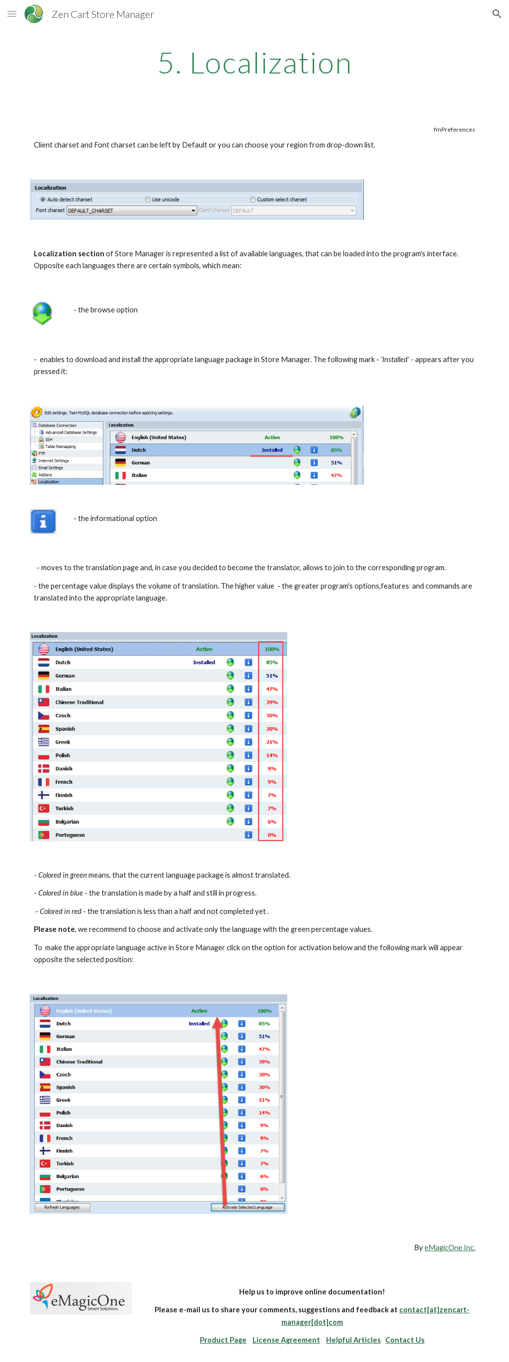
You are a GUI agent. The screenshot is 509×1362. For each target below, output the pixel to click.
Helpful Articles (353, 1340)
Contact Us (404, 1340)
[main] (255, 62)
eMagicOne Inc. (449, 1247)
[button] (12, 13)
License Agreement (286, 1340)
